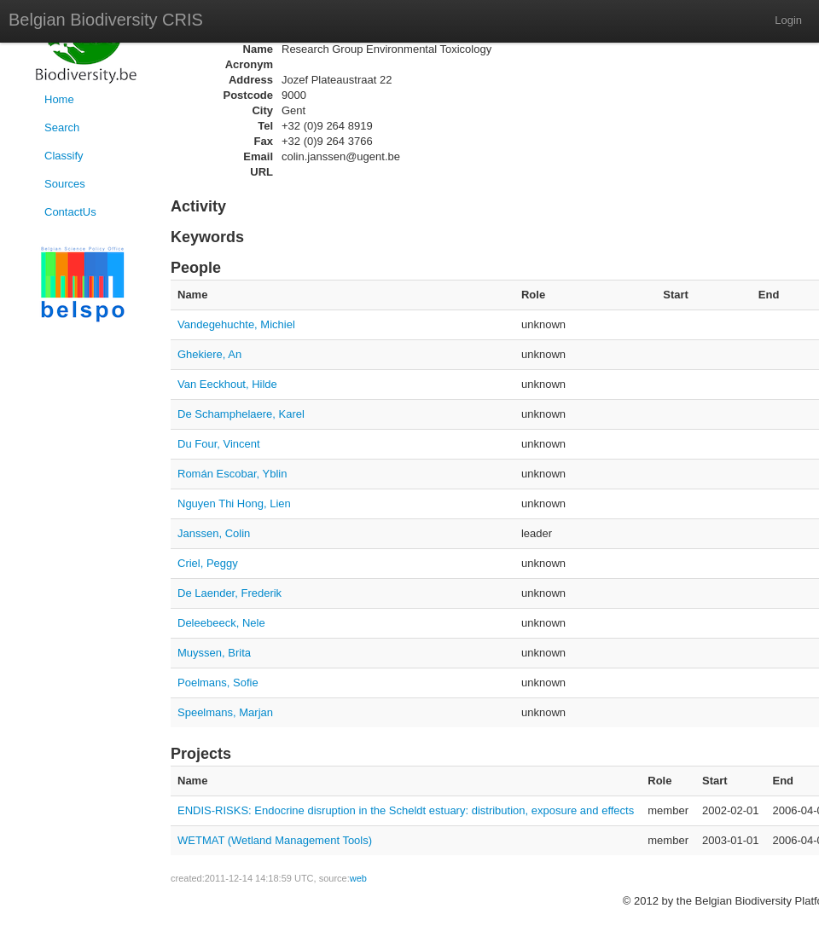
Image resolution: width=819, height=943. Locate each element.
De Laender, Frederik (229, 593)
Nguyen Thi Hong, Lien (234, 503)
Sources (64, 183)
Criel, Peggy (207, 563)
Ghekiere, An (209, 354)
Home (59, 99)
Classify (64, 155)
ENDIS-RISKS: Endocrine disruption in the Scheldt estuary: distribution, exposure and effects (405, 810)
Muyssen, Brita (214, 652)
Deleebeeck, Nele (221, 622)
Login (788, 20)
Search (61, 127)
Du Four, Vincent (218, 443)
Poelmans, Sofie (217, 682)
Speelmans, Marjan (225, 712)
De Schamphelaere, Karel (241, 414)
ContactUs (70, 211)
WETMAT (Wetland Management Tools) (274, 840)
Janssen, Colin (213, 533)
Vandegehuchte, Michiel (236, 324)
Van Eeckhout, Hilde (227, 384)
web (358, 878)
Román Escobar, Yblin (232, 473)
